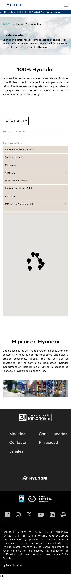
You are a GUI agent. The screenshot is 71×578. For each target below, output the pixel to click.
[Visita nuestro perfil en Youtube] (41, 515)
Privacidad (48, 442)
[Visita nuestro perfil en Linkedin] (52, 515)
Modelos (17, 433)
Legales (16, 451)
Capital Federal (14, 121)
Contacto (17, 442)
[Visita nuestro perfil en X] (29, 515)
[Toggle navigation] (66, 5)
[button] (42, 264)
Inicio (6, 24)
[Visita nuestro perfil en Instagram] (18, 515)
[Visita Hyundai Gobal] (63, 515)
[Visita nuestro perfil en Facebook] (7, 515)
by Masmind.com (12, 565)
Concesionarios (53, 433)
